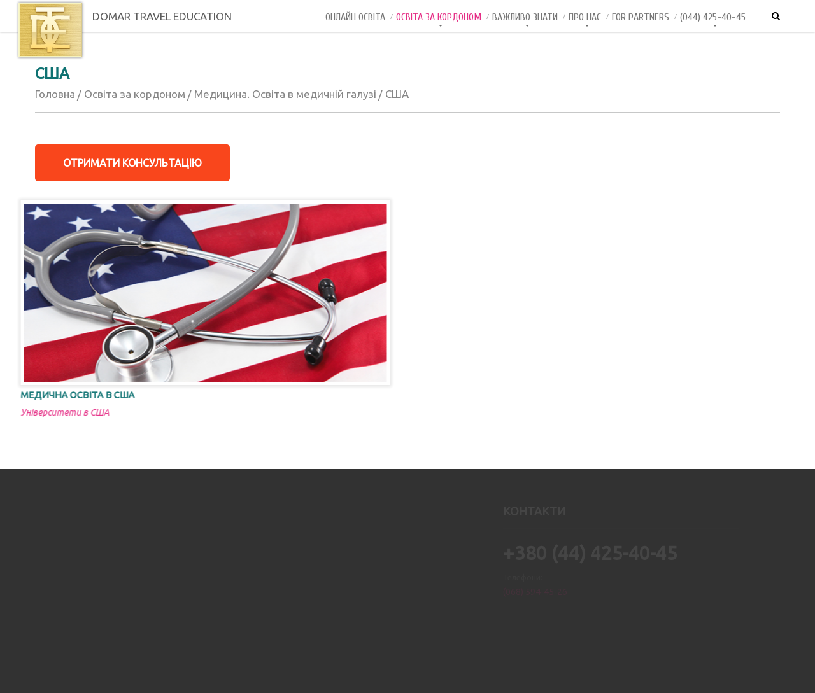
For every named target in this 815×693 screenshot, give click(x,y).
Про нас (585, 17)
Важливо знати (525, 17)
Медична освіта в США (61, 394)
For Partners (640, 17)
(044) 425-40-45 (713, 17)
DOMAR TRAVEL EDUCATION (124, 16)
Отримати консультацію (132, 163)
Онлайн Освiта (355, 17)
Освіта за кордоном (438, 17)
